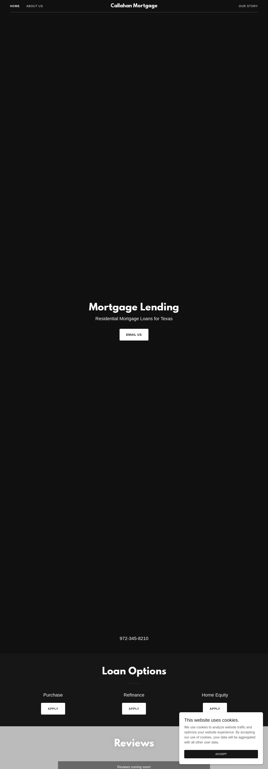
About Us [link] (34, 6)
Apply (53, 708)
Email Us (134, 334)
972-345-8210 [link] (134, 638)
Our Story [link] (248, 6)
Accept (221, 753)
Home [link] (15, 6)
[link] (134, 6)
